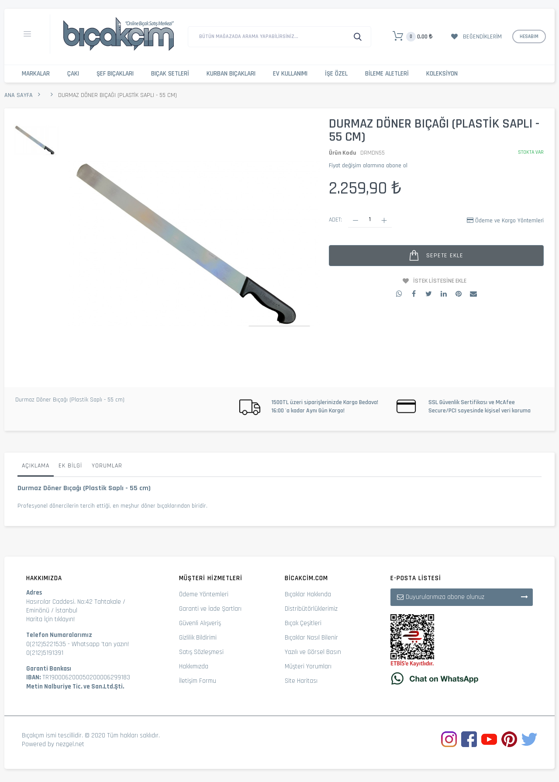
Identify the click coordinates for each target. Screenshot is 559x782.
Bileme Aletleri (387, 73)
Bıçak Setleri (170, 73)
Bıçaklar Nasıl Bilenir (311, 637)
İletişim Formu (197, 681)
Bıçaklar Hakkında (308, 594)
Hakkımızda (193, 666)
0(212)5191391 (44, 653)
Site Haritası (301, 681)
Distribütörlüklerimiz (311, 609)
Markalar (36, 73)
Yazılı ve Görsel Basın (313, 652)
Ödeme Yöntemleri (203, 594)
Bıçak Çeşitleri (303, 623)
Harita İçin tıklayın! (50, 619)
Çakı (73, 73)
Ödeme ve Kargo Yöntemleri (509, 221)
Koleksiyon (442, 73)
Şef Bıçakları (115, 73)
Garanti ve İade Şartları (210, 609)
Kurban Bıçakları (231, 73)
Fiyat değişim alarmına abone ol (368, 166)
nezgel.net (70, 744)
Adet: (335, 220)
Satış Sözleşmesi (201, 652)
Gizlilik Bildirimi (198, 637)
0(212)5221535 (46, 644)
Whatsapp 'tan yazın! (100, 644)
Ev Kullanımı (290, 73)
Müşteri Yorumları (308, 666)
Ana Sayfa (18, 95)
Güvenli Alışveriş (200, 623)
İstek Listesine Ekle (439, 281)
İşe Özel (336, 73)
